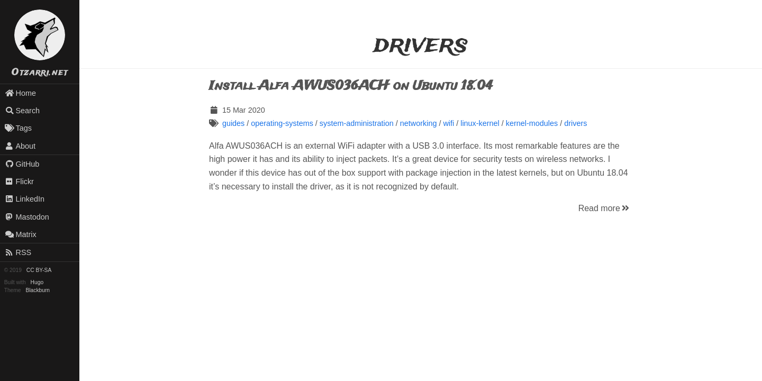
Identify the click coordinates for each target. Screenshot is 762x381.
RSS (18, 252)
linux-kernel (480, 123)
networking (418, 123)
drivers (575, 123)
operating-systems (282, 123)
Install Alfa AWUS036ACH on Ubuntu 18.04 (351, 86)
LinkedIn (24, 199)
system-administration (357, 123)
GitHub (22, 164)
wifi (448, 123)
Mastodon (27, 217)
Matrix (21, 234)
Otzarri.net (39, 73)
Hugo (37, 282)
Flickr (19, 181)
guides (233, 123)
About (20, 146)
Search (22, 110)
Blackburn (38, 290)
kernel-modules (532, 123)
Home (20, 93)
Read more (604, 208)
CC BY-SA (38, 270)
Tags (18, 128)
